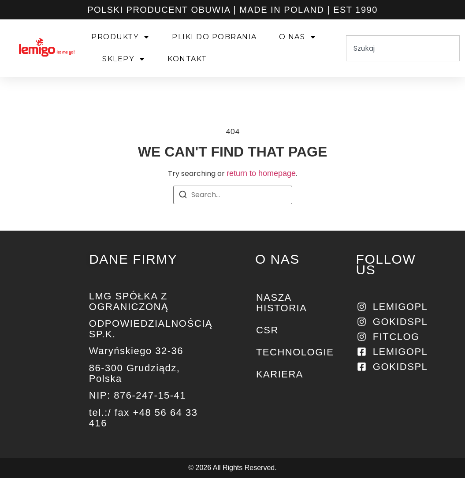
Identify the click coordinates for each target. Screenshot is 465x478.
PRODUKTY (120, 37)
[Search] (182, 196)
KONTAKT (187, 59)
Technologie (292, 352)
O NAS (298, 37)
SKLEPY (123, 59)
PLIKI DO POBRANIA (214, 37)
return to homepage (261, 173)
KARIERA (279, 374)
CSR (267, 330)
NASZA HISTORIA (281, 303)
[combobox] (403, 48)
